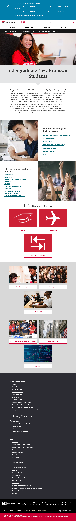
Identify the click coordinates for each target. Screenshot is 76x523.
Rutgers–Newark (18, 517)
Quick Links (63, 29)
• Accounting (8, 179)
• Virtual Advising (47, 143)
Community (47, 29)
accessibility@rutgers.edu (27, 519)
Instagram (64, 512)
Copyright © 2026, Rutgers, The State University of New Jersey (15, 512)
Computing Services (41, 512)
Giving (69, 24)
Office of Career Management (23, 289)
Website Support (32, 512)
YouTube (67, 512)
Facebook (59, 512)
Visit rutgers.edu (40, 24)
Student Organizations (53, 289)
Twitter (62, 512)
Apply (64, 24)
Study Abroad (53, 232)
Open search (73, 24)
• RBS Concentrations (11, 195)
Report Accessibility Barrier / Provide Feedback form (50, 519)
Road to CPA (38, 368)
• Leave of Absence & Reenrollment (53, 147)
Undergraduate (25, 33)
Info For (58, 24)
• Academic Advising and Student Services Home (57, 137)
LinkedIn (70, 512)
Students (12, 29)
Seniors (23, 232)
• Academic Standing (48, 153)
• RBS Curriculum (9, 176)
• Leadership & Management (13, 188)
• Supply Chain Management (12, 193)
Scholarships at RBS (38, 314)
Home (5, 33)
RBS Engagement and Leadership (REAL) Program (23, 343)
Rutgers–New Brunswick (8, 517)
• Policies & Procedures (49, 150)
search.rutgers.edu (50, 24)
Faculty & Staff (29, 29)
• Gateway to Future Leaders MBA (14, 198)
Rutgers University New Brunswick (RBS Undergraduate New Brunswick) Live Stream (37, 6)
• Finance (7, 186)
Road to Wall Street (53, 343)
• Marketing (7, 190)
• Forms (44, 156)
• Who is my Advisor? (48, 140)
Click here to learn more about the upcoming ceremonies (29, 17)
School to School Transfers (38, 257)
